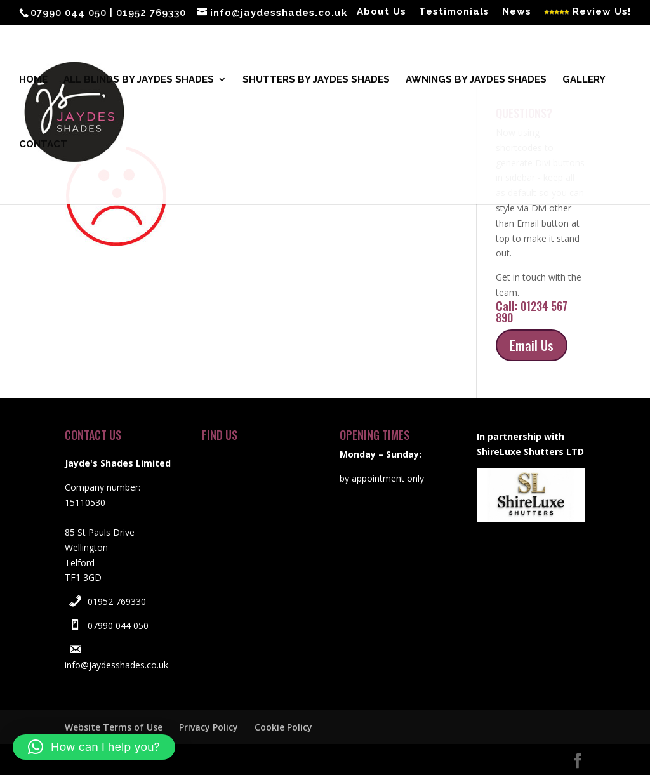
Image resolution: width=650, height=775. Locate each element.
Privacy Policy (208, 727)
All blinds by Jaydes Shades (138, 80)
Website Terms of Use (113, 727)
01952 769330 (117, 601)
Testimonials (454, 12)
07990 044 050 (118, 625)
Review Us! (587, 12)
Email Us (532, 345)
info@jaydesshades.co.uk (116, 665)
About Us (381, 12)
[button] (94, 747)
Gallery (584, 80)
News (516, 12)
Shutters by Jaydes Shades (316, 80)
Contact (43, 145)
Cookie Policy (283, 727)
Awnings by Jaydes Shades (476, 80)
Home (33, 80)
